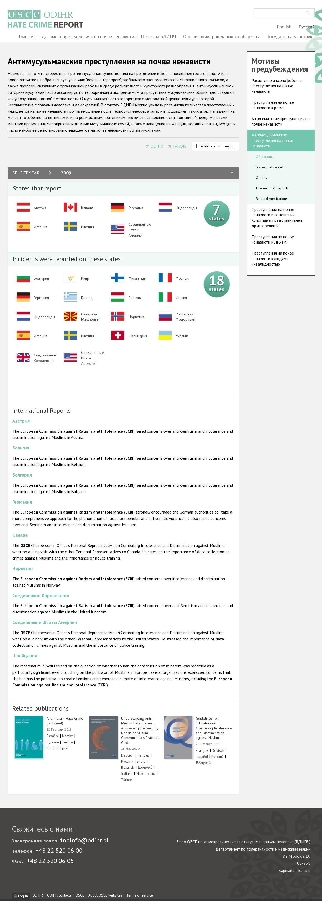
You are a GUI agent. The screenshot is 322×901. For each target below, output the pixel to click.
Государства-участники (291, 36)
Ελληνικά (145, 767)
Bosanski (128, 767)
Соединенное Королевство (40, 595)
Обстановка (265, 156)
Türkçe (67, 742)
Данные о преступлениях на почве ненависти (88, 36)
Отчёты (261, 177)
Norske (67, 735)
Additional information (218, 146)
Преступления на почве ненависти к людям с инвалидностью (273, 258)
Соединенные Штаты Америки (44, 622)
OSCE (79, 895)
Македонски (146, 773)
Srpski (63, 748)
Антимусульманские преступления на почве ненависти (272, 140)
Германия (22, 502)
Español (53, 735)
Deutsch (127, 755)
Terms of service (139, 895)
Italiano (127, 773)
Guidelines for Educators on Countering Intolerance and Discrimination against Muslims (214, 728)
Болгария (22, 475)
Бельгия (20, 448)
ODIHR (157, 146)
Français (143, 755)
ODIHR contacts (59, 895)
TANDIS (179, 146)
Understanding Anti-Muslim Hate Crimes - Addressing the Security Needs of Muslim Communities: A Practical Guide (140, 730)
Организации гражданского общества (221, 36)
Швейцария (24, 656)
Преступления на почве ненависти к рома (273, 105)
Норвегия (22, 568)
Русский (307, 27)
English (284, 27)
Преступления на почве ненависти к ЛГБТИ (273, 239)
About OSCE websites (105, 895)
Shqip (51, 748)
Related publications (272, 198)
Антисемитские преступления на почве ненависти (281, 121)
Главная (26, 36)
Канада (20, 535)
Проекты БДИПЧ (158, 36)
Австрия (21, 421)
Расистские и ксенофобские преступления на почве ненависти (277, 86)
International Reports (272, 188)
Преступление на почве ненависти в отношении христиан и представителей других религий (277, 217)
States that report (269, 167)
